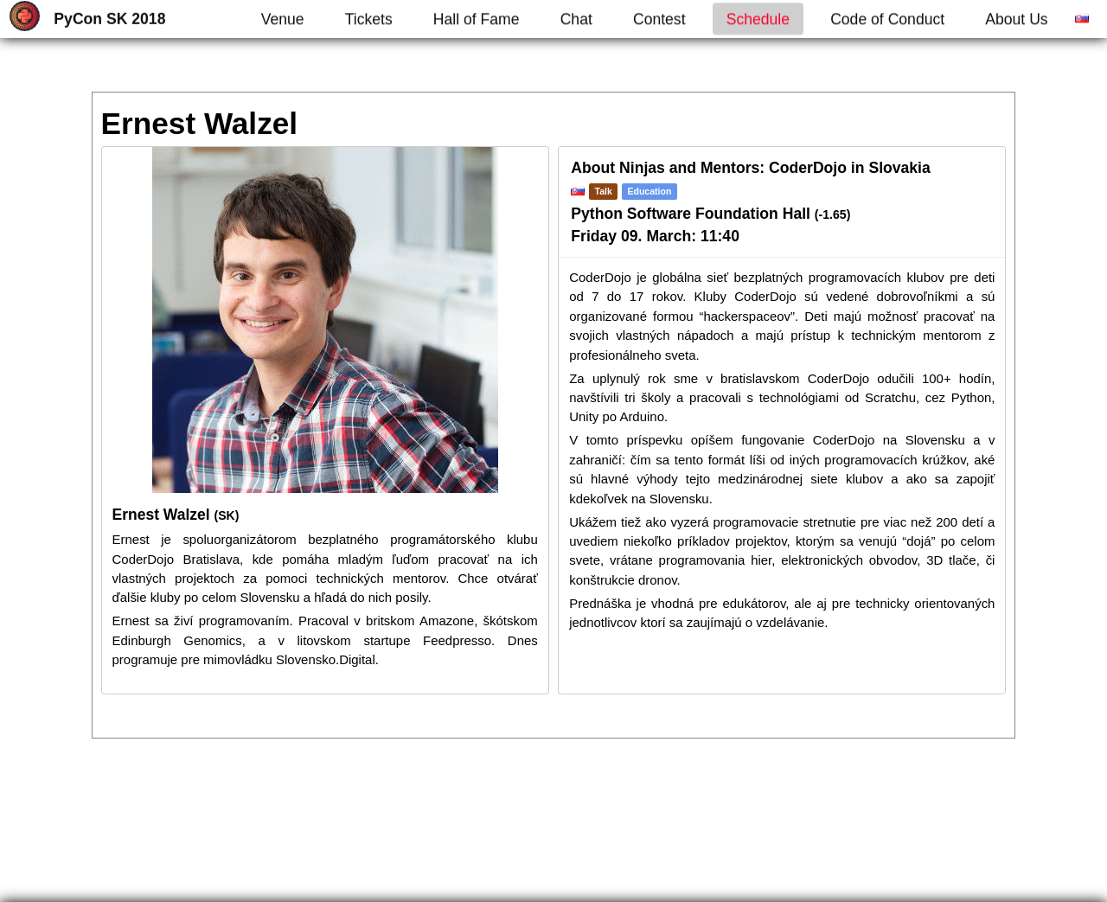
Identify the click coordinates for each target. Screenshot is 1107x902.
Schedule (758, 19)
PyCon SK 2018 (109, 19)
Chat (576, 19)
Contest (659, 19)
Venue (282, 19)
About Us (1016, 19)
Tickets (369, 19)
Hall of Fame (476, 19)
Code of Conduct (887, 19)
